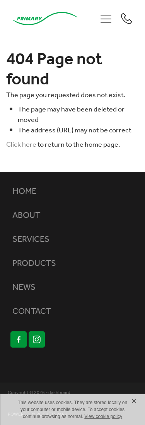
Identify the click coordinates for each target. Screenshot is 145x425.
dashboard (59, 392)
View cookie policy (103, 416)
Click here (21, 144)
